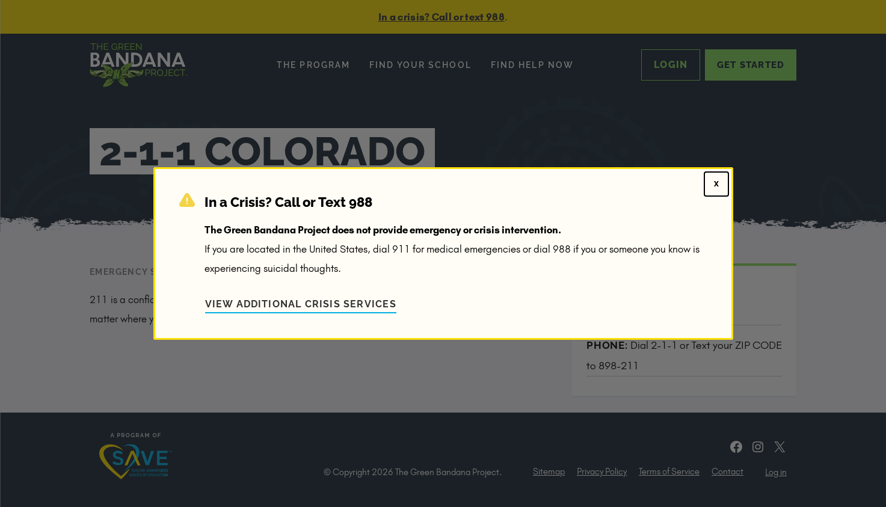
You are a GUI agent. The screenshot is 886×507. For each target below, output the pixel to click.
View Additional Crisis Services (300, 304)
